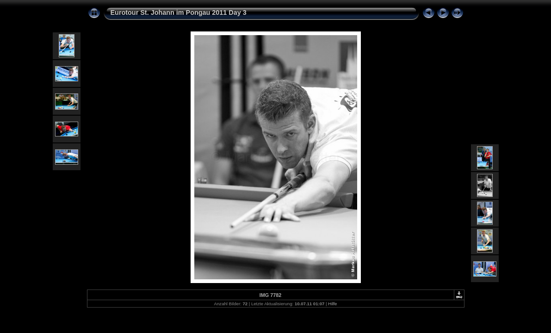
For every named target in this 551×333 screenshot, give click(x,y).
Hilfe (332, 303)
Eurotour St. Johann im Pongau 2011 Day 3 (179, 12)
